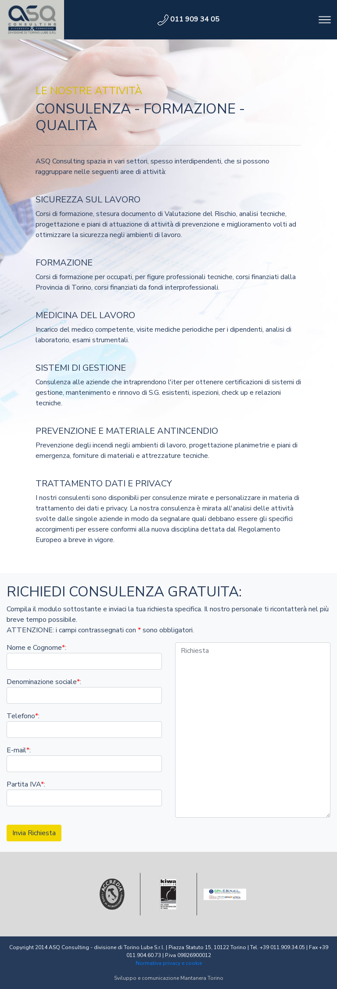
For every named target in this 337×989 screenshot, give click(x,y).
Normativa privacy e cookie (169, 963)
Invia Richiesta (34, 833)
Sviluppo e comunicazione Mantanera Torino (168, 978)
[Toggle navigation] (324, 19)
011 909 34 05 (188, 19)
